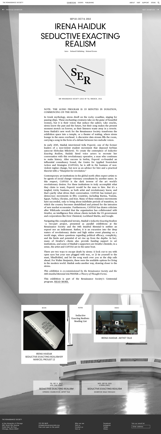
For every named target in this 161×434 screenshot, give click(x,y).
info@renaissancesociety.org (49, 425)
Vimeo (105, 429)
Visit (138, 3)
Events (80, 3)
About (132, 3)
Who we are (79, 423)
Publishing (89, 3)
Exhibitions (71, 3)
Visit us (77, 425)
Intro (66, 51)
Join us (77, 429)
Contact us (79, 427)
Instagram (107, 425)
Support (145, 3)
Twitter (105, 427)
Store (153, 3)
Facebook (107, 423)
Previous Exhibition (14, 10)
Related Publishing (77, 51)
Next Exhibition (148, 10)
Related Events (91, 51)
